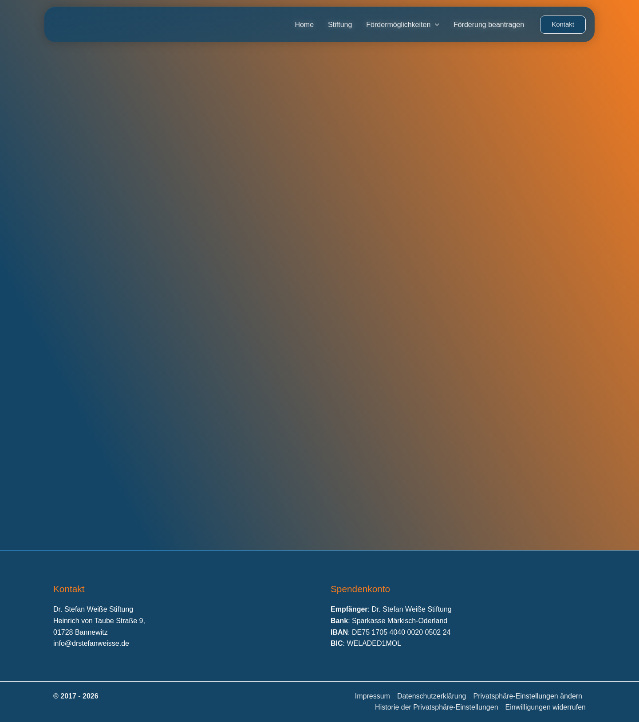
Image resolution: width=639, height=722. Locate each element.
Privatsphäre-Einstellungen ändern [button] (527, 696)
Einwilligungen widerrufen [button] (545, 707)
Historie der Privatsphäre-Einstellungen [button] (436, 707)
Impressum (372, 696)
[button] (563, 25)
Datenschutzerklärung (431, 696)
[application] (434, 24)
